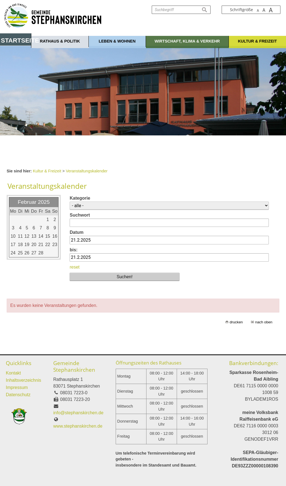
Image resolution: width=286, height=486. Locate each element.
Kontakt (13, 373)
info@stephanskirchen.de (78, 412)
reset (75, 267)
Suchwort (80, 215)
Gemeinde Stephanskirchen (74, 366)
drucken (236, 322)
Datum (76, 232)
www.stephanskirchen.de (77, 426)
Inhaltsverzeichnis (23, 380)
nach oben (263, 322)
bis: (73, 249)
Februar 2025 (34, 202)
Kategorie (80, 198)
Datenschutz (18, 394)
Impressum (17, 387)
